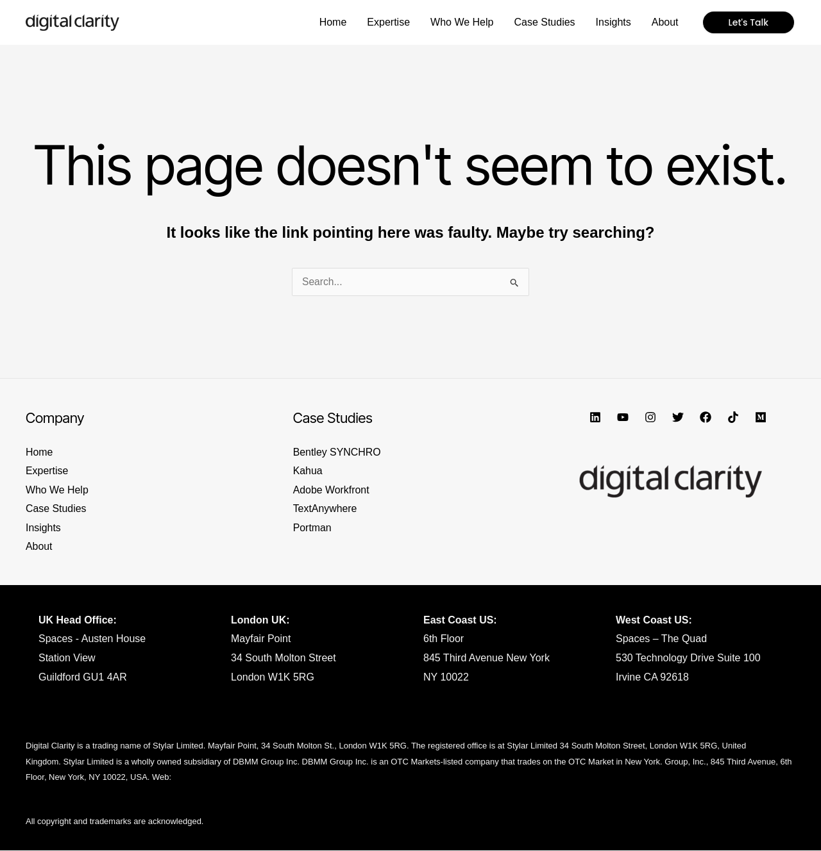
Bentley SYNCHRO (337, 452)
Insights (43, 527)
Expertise (47, 470)
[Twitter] (678, 417)
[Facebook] (705, 417)
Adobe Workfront (331, 489)
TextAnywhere (325, 509)
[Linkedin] (595, 417)
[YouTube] (623, 417)
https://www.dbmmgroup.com (228, 777)
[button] (748, 22)
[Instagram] (650, 417)
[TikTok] (733, 417)
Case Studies (56, 509)
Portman (312, 527)
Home (39, 452)
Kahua (308, 470)
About (39, 546)
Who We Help (57, 489)
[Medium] (760, 417)
